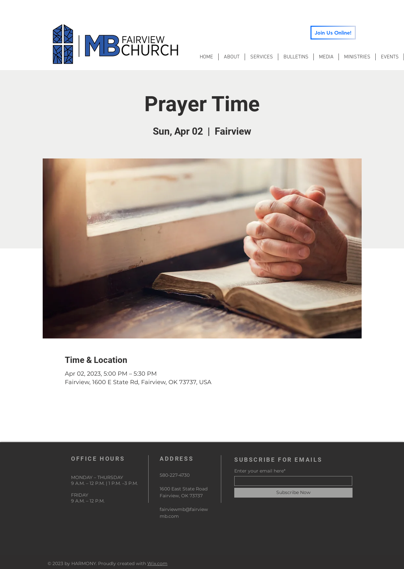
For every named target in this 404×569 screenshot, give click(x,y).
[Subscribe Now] (293, 493)
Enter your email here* (259, 471)
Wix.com (157, 563)
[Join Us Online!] (333, 32)
